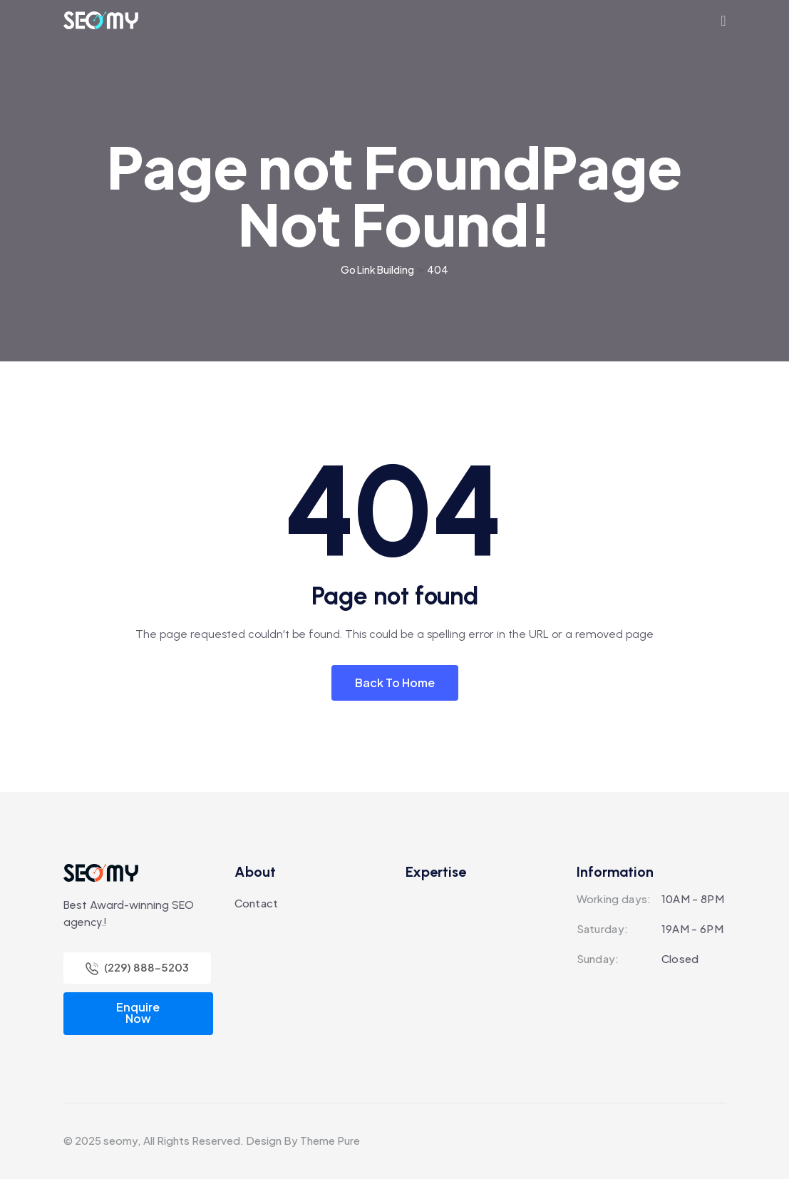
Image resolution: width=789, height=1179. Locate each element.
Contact (256, 903)
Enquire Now (138, 1012)
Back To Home (395, 682)
